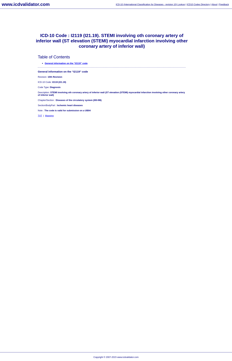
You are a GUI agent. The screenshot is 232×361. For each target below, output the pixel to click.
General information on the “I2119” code (66, 63)
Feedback (224, 4)
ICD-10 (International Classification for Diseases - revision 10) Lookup (150, 4)
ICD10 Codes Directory (198, 4)
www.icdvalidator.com (26, 4)
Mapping (49, 115)
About (214, 4)
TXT (40, 115)
